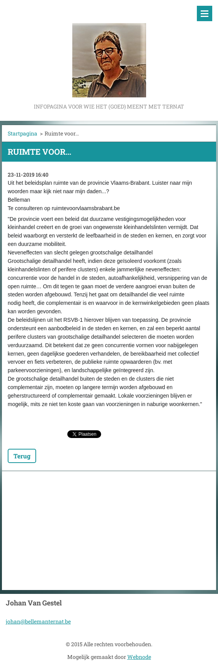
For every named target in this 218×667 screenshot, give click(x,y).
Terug (21, 456)
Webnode (139, 656)
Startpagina (22, 133)
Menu (204, 13)
